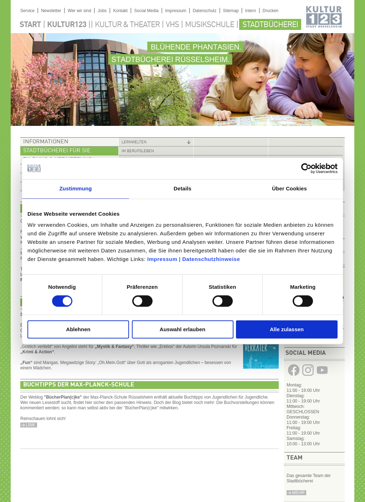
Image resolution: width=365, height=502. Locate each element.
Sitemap (231, 10)
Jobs (102, 10)
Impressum (162, 259)
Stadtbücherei (270, 25)
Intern (250, 10)
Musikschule (209, 25)
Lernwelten (134, 142)
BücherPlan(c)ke (63, 397)
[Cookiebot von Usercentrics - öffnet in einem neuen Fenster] (306, 168)
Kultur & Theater (127, 25)
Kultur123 (66, 25)
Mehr (298, 492)
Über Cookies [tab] (289, 188)
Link (30, 424)
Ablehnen (78, 330)
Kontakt (120, 10)
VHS (172, 25)
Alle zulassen (287, 330)
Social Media (146, 10)
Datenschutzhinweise (211, 259)
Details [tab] (182, 188)
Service (27, 10)
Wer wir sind (79, 10)
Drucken (271, 10)
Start (30, 25)
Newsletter (51, 10)
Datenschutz (205, 10)
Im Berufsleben (138, 151)
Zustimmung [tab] (76, 188)
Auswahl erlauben (182, 330)
